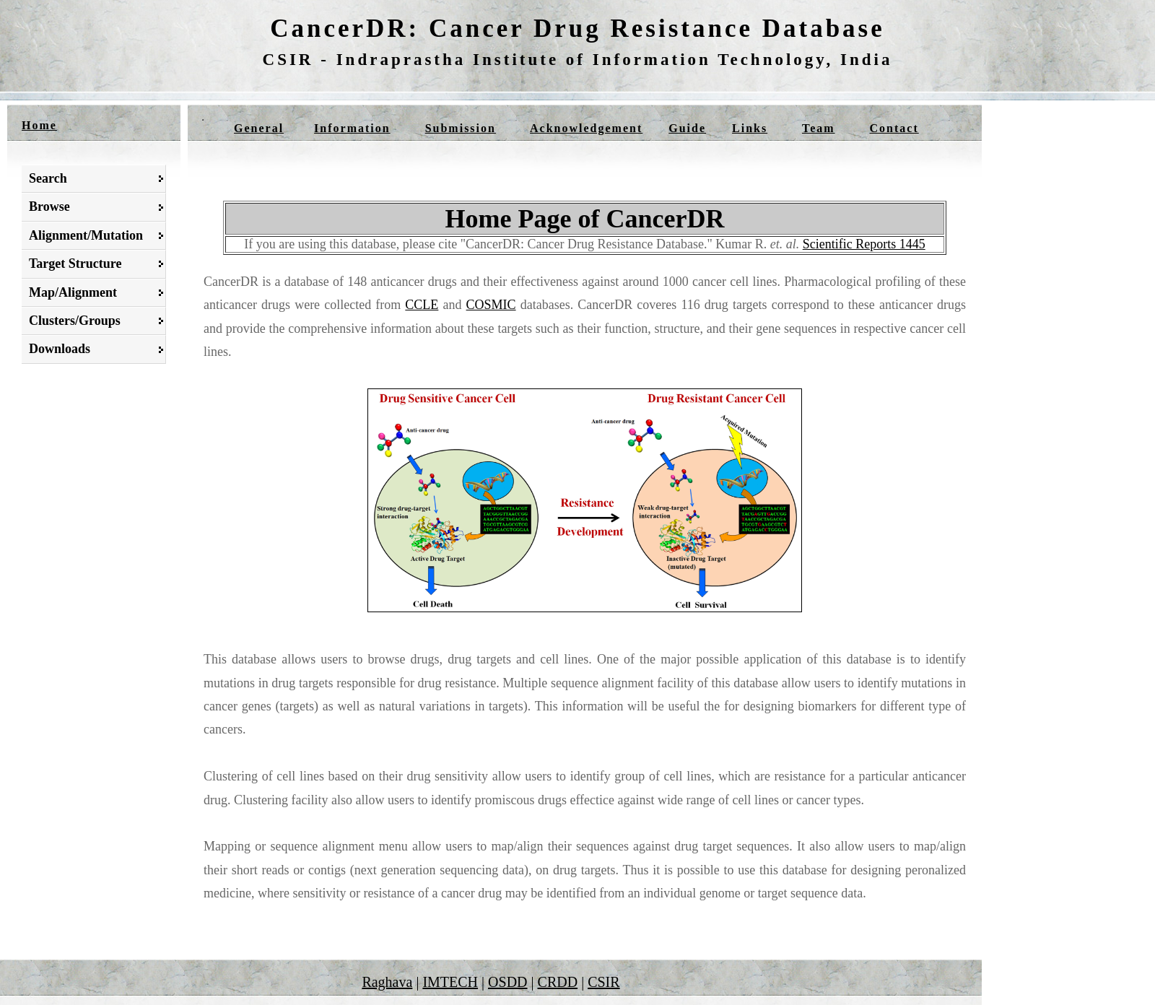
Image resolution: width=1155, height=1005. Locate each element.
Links (749, 128)
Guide (687, 128)
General (259, 128)
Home (39, 125)
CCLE (421, 304)
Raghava (387, 982)
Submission (460, 128)
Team (818, 128)
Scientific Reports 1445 (864, 244)
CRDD (558, 982)
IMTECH (450, 982)
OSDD (507, 982)
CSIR (603, 982)
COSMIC (491, 304)
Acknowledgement (586, 128)
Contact (894, 128)
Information (352, 128)
